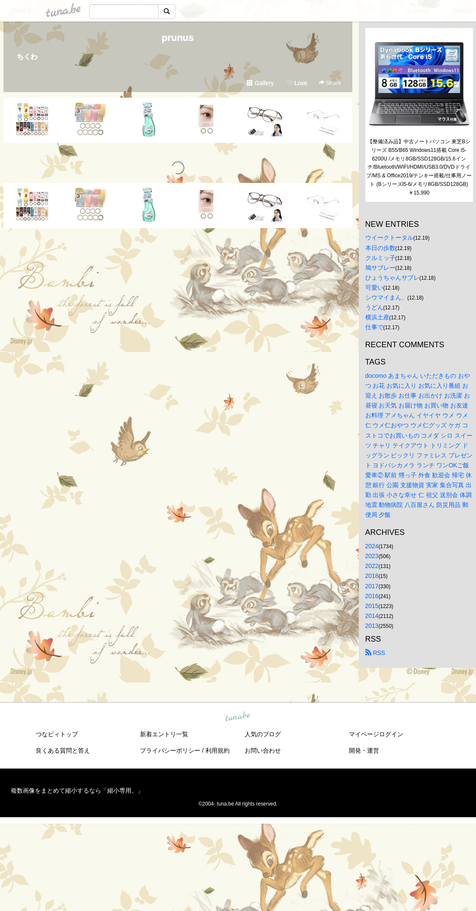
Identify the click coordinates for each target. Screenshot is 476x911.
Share (330, 83)
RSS (375, 652)
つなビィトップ (57, 734)
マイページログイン (376, 734)
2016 (372, 596)
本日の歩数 (380, 247)
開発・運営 (364, 750)
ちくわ (27, 56)
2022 (372, 565)
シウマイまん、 (386, 297)
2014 (372, 615)
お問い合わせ (263, 750)
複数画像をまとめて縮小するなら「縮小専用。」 (77, 790)
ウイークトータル (389, 237)
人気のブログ (263, 734)
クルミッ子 (380, 257)
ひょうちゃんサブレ (392, 277)
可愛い (374, 287)
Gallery (260, 83)
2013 (372, 625)
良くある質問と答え (63, 750)
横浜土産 (377, 317)
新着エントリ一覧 (164, 734)
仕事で (374, 327)
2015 (372, 605)
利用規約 (217, 750)
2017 (372, 586)
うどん (374, 307)
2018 (372, 575)
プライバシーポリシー (170, 750)
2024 (372, 546)
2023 (372, 556)
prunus (178, 37)
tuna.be (237, 717)
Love (296, 83)
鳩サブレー (380, 267)
